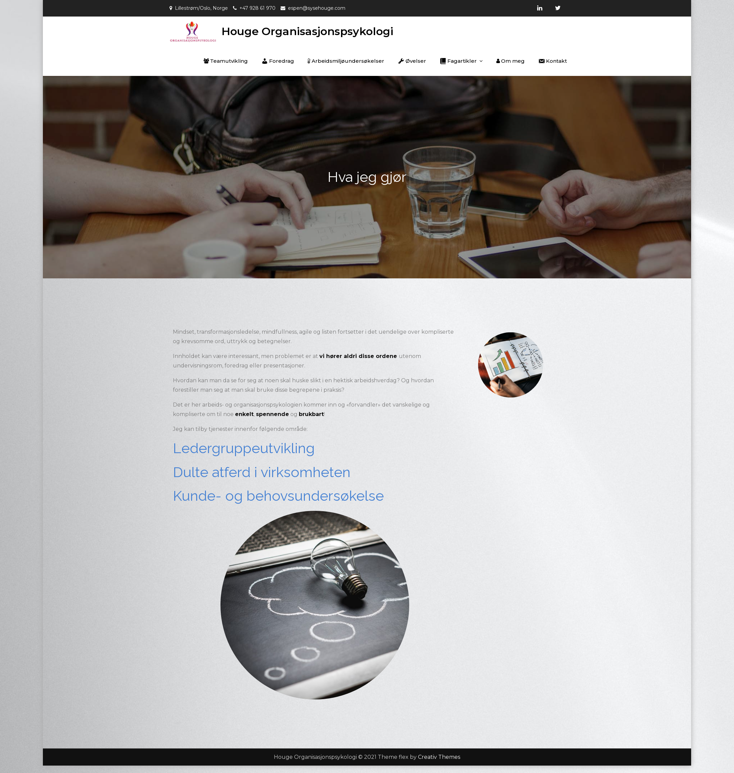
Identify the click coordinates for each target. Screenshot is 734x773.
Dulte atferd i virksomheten (261, 472)
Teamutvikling (226, 61)
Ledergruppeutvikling (244, 448)
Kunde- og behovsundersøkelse (278, 496)
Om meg (510, 61)
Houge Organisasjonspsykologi (307, 31)
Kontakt (552, 61)
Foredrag (277, 61)
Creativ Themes (439, 757)
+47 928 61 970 (257, 8)
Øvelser (412, 61)
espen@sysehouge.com (316, 8)
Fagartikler (458, 61)
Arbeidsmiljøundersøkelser (346, 61)
